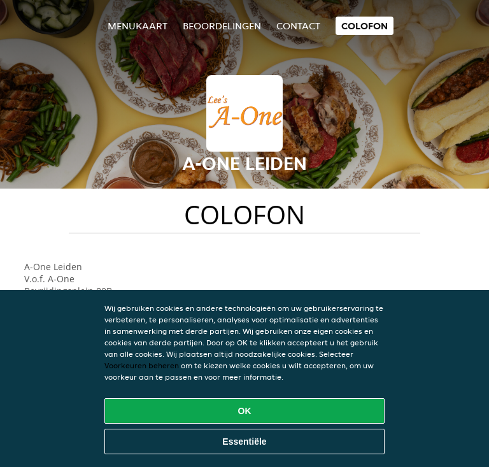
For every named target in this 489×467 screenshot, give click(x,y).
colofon (364, 25)
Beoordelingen (222, 25)
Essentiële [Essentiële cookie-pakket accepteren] (244, 441)
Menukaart (137, 25)
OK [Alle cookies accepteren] (245, 411)
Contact (298, 25)
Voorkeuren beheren (141, 365)
